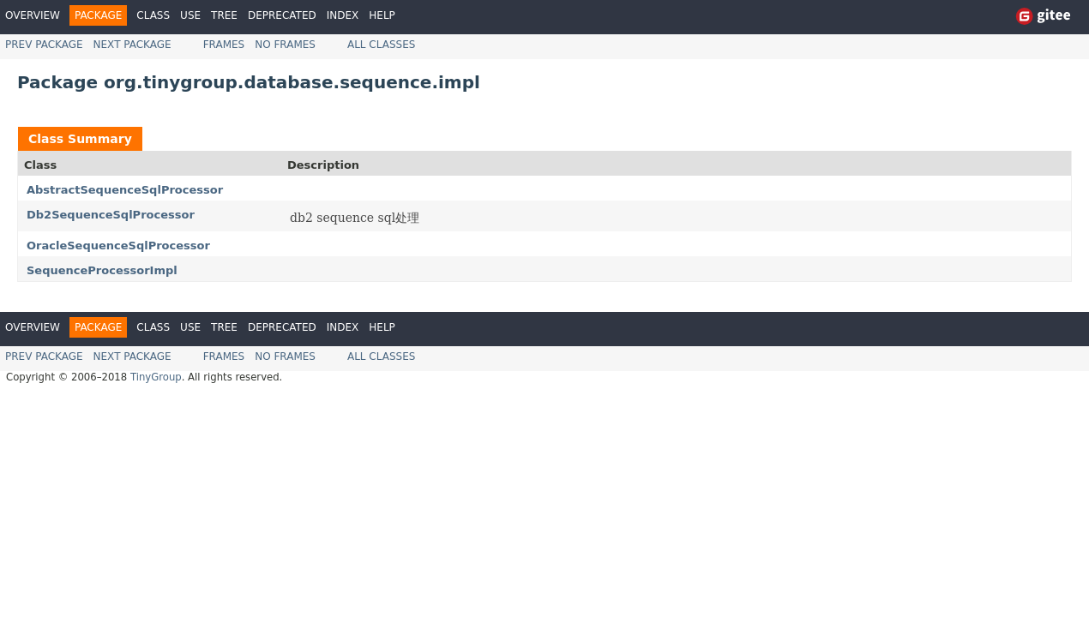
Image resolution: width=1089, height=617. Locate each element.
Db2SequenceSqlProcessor (111, 214)
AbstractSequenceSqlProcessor (125, 189)
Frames (224, 45)
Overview (32, 15)
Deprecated (282, 15)
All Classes (381, 45)
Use (190, 15)
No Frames (285, 45)
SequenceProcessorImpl (102, 270)
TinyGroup (156, 377)
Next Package (132, 45)
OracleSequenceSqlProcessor (118, 245)
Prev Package (44, 45)
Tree (224, 15)
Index (343, 15)
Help (382, 15)
